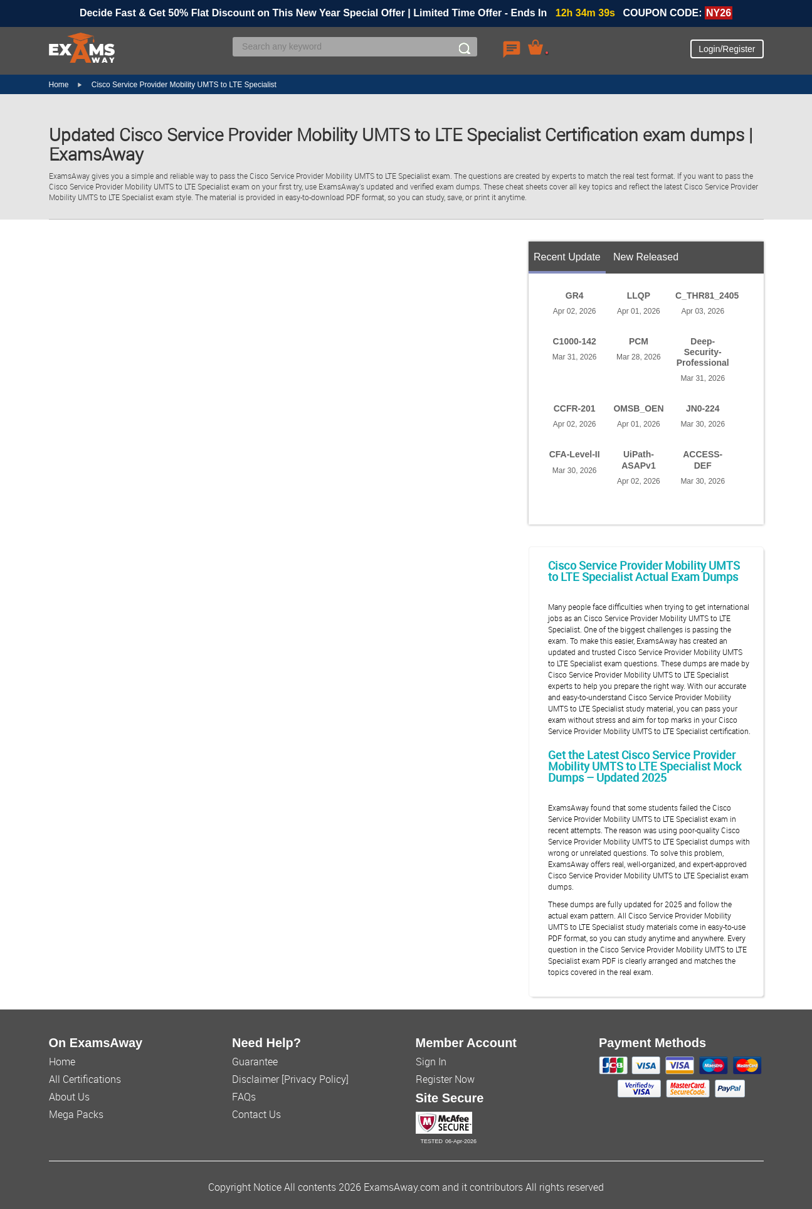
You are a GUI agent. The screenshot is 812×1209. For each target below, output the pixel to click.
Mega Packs (76, 1114)
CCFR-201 (575, 408)
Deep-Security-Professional (703, 352)
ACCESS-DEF (702, 459)
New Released (645, 257)
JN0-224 (703, 408)
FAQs (244, 1097)
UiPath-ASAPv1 (638, 459)
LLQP (638, 295)
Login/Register (727, 49)
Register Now (445, 1079)
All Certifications (85, 1079)
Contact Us (256, 1114)
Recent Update (567, 257)
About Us (69, 1097)
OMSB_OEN (638, 408)
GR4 (575, 295)
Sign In (431, 1062)
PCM (638, 341)
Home (59, 84)
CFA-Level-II (574, 454)
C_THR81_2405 (707, 295)
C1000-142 (574, 341)
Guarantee (255, 1062)
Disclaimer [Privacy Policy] (290, 1079)
